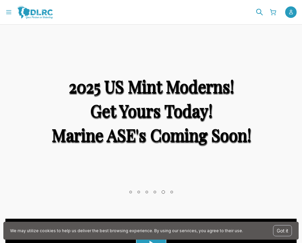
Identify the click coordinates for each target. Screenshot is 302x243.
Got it (282, 231)
